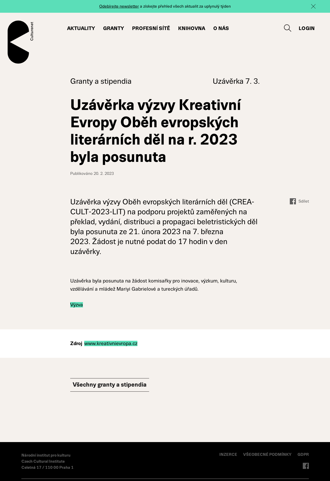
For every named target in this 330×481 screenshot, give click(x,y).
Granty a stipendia (101, 81)
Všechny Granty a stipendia (118, 385)
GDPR (303, 454)
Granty (113, 28)
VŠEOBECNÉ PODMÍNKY (267, 454)
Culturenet (20, 42)
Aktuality (81, 28)
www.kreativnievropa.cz (110, 343)
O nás (221, 28)
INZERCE (228, 454)
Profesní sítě (151, 28)
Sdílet (299, 201)
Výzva (76, 304)
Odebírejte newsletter (119, 6)
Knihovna (191, 28)
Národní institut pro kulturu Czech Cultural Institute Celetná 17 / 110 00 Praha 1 (47, 461)
